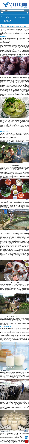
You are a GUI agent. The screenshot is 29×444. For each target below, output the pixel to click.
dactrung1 (4, 17)
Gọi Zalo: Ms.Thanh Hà (16, 16)
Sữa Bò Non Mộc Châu (6, 326)
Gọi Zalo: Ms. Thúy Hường (2, 16)
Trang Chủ (14, 4)
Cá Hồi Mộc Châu (5, 131)
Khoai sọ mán (4, 36)
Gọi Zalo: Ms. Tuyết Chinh (2, 21)
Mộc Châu (12, 38)
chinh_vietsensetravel (4, 21)
